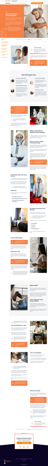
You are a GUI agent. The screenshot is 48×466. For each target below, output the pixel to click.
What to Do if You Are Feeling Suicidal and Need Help (5, 45)
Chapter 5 (32, 39)
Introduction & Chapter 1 (18, 39)
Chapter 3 (26, 39)
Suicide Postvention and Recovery (5, 55)
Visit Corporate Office (24, 464)
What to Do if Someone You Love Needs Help (5, 42)
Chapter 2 (23, 39)
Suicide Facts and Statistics (4, 39)
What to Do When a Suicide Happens (4, 49)
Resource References (5, 57)
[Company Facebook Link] (4, 463)
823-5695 (8, 461)
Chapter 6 (35, 39)
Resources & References (39, 39)
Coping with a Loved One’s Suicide (4, 52)
